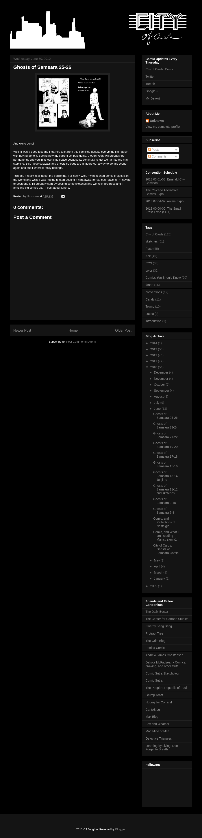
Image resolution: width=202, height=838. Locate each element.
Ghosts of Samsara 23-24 (165, 425)
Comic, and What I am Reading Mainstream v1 (165, 535)
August (159, 396)
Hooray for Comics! (159, 702)
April (157, 566)
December (161, 372)
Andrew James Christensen (164, 655)
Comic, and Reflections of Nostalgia (164, 522)
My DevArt (153, 98)
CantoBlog (153, 709)
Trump (150, 306)
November (161, 378)
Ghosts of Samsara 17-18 (165, 454)
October (160, 384)
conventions (154, 292)
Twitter (150, 76)
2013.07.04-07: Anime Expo (165, 201)
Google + (152, 91)
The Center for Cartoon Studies (167, 619)
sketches (152, 241)
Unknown (157, 120)
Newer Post (22, 330)
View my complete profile (163, 126)
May (157, 560)
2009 (154, 586)
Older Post (123, 330)
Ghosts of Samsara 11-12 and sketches (165, 489)
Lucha (150, 314)
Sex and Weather (157, 724)
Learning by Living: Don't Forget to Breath (163, 747)
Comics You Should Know (163, 277)
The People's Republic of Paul (166, 688)
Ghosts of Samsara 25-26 (165, 415)
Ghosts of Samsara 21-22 (165, 435)
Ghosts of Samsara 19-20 (165, 445)
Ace (148, 256)
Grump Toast (154, 695)
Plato (149, 248)
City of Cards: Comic (160, 69)
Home (73, 330)
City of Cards (154, 234)
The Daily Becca (157, 611)
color (149, 270)
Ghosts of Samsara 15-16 (165, 464)
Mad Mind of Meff (157, 731)
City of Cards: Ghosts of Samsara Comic (165, 549)
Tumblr (150, 84)
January (160, 578)
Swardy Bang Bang (159, 626)
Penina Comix (155, 648)
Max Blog (152, 716)
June (157, 408)
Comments (157, 156)
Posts (153, 149)
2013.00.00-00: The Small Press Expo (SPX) (163, 210)
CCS (149, 263)
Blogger (120, 829)
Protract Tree (154, 633)
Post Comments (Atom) (81, 341)
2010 (154, 367)
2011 (154, 361)
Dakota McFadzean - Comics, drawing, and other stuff (166, 664)
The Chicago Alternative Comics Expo (162, 192)
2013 (154, 349)
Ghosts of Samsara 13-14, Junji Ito (165, 475)
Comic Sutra (154, 680)
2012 (154, 355)
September (162, 390)
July (157, 402)
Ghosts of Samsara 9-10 (164, 501)
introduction (153, 321)
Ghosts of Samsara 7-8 (163, 510)
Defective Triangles (159, 738)
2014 (154, 343)
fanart (150, 285)
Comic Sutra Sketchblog (162, 673)
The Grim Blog (155, 641)
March (158, 572)
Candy (150, 299)
